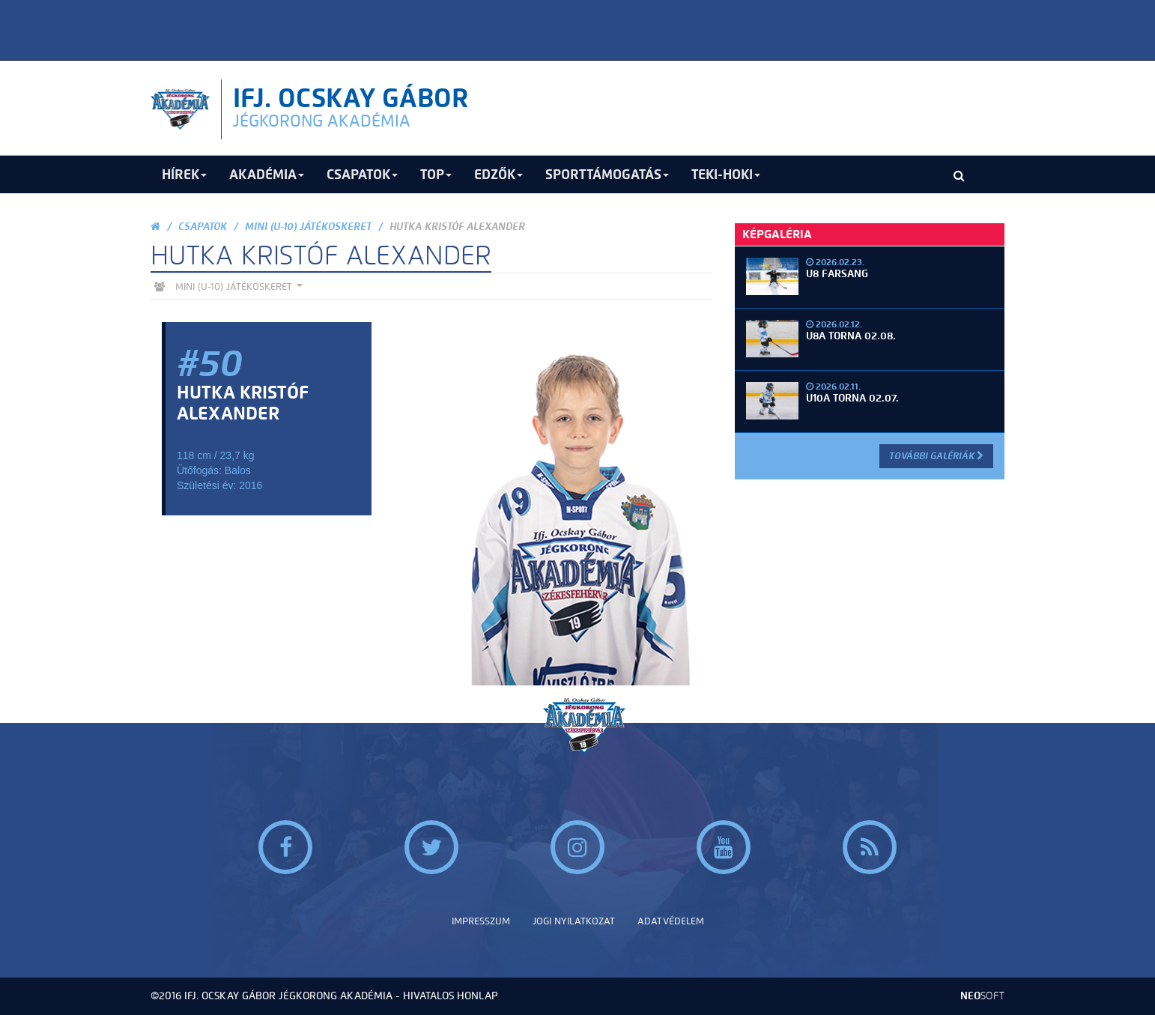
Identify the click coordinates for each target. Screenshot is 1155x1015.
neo (982, 996)
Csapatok (202, 226)
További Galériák (936, 455)
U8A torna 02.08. (851, 336)
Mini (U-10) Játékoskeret (308, 226)
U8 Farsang (837, 273)
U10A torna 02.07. (852, 398)
